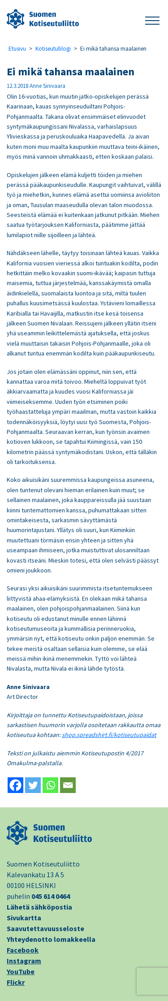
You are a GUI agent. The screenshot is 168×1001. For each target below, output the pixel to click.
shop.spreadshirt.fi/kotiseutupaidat (109, 735)
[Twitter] (33, 785)
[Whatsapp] (50, 785)
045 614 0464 (50, 896)
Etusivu (17, 48)
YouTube (20, 971)
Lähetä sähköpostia (39, 906)
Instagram (24, 960)
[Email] (68, 785)
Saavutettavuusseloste (45, 928)
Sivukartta (24, 917)
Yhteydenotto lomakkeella (51, 939)
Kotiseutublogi (53, 48)
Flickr (16, 982)
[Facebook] (15, 785)
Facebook (23, 949)
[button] (152, 19)
